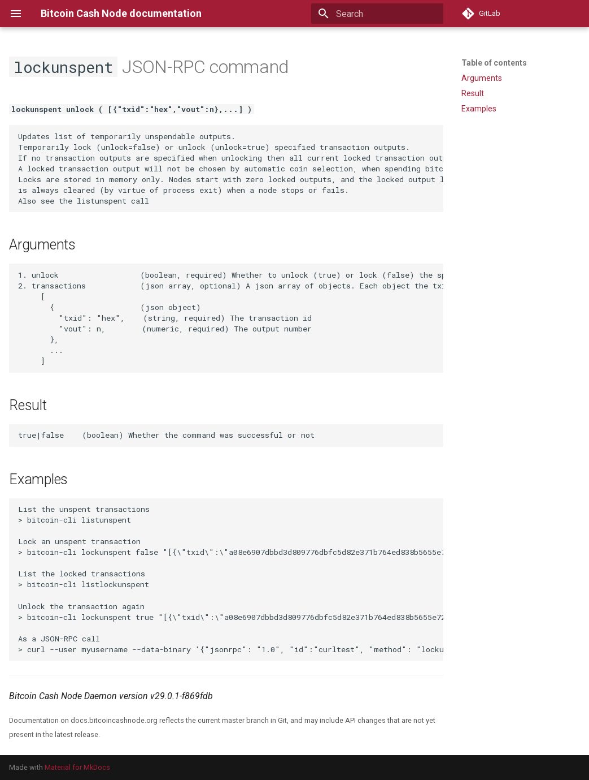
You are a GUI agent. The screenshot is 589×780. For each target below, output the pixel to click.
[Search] (377, 13)
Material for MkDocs (77, 767)
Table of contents (494, 62)
